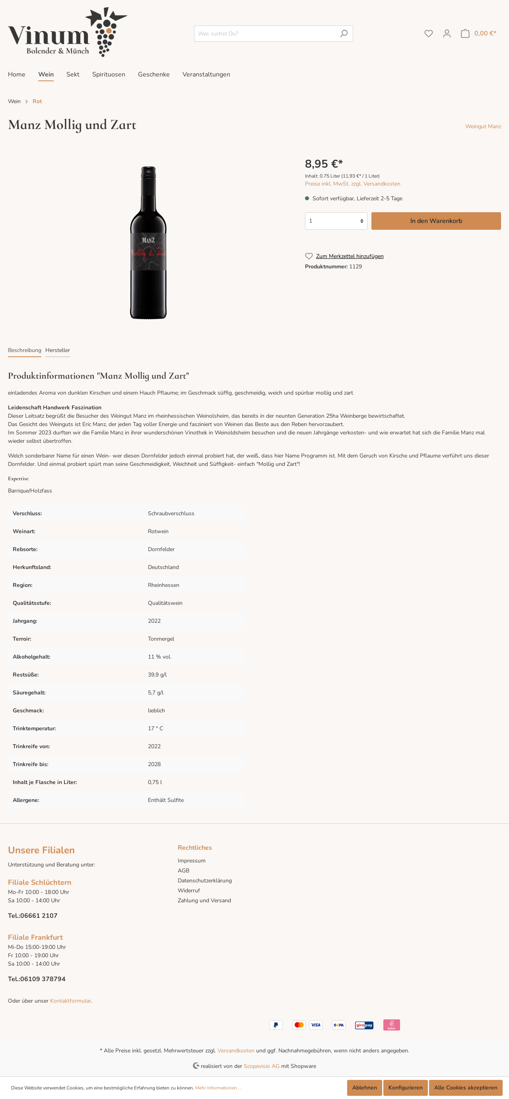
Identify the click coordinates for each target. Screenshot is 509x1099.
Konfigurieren (406, 1087)
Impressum (192, 860)
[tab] (24, 350)
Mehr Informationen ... (218, 1088)
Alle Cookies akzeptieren (465, 1087)
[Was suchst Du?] (264, 33)
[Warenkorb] (478, 33)
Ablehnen (364, 1087)
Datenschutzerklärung (205, 880)
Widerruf (189, 890)
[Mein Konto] (447, 33)
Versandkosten (236, 1050)
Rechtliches (195, 847)
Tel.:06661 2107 (33, 915)
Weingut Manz (483, 126)
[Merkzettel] (429, 33)
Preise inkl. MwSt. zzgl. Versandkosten (352, 184)
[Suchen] (343, 33)
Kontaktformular (70, 1001)
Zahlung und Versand (204, 900)
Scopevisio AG (262, 1066)
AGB (183, 870)
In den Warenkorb (436, 221)
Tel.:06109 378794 (37, 979)
